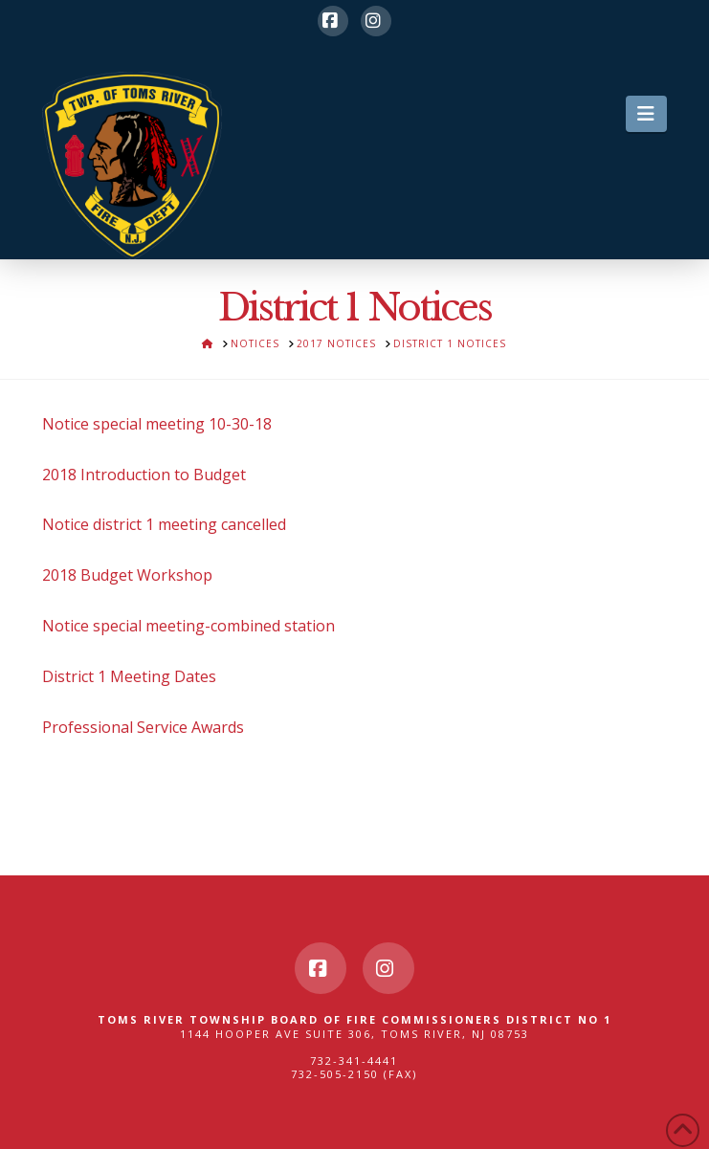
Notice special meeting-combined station (188, 625)
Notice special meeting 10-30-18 (157, 423)
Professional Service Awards (143, 727)
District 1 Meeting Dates (129, 676)
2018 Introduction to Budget (144, 474)
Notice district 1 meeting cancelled (164, 524)
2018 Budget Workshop (127, 575)
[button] (646, 114)
